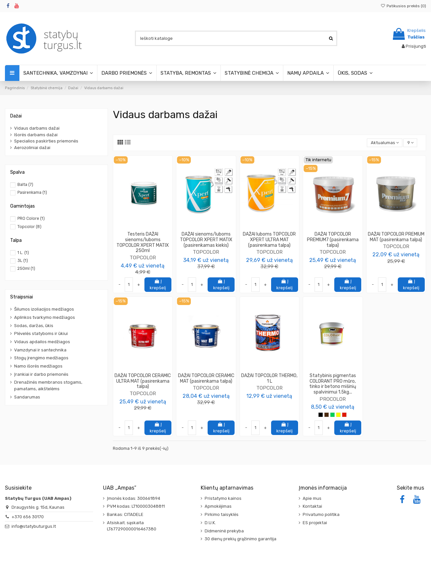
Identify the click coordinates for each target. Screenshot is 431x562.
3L (22, 260)
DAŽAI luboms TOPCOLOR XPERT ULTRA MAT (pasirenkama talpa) (269, 239)
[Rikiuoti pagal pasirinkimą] (384, 143)
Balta (25, 184)
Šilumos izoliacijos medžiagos (44, 309)
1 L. (23, 252)
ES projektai (315, 522)
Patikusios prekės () (403, 6)
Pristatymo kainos (223, 498)
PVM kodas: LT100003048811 (136, 506)
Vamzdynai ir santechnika (40, 349)
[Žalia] (332, 415)
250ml (26, 268)
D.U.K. (210, 522)
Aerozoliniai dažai (32, 147)
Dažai (16, 116)
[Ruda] (326, 415)
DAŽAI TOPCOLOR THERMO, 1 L (269, 378)
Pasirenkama (32, 192)
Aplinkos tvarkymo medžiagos (44, 317)
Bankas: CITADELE (125, 514)
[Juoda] (320, 415)
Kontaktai (312, 506)
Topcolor (29, 226)
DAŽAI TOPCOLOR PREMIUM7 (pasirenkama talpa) (333, 239)
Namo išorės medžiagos (38, 366)
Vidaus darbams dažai (37, 128)
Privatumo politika (321, 514)
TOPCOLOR (143, 257)
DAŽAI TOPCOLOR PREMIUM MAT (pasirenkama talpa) (396, 237)
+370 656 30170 (28, 516)
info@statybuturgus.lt (34, 526)
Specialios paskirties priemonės (46, 141)
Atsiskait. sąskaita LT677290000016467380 (131, 526)
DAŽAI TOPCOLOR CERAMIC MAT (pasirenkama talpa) (206, 378)
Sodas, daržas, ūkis (33, 325)
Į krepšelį (158, 284)
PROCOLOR (332, 399)
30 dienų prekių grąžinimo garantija (240, 538)
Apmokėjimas (218, 506)
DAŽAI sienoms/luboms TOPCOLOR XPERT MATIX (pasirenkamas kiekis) (206, 239)
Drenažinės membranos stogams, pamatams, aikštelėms (48, 385)
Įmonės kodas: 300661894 (133, 498)
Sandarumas (27, 397)
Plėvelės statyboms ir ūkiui (41, 333)
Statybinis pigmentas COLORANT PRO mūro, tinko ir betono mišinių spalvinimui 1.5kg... (332, 384)
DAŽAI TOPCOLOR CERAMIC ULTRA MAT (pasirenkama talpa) (142, 381)
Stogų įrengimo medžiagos (41, 357)
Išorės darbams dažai (36, 134)
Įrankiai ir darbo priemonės (41, 374)
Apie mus (312, 498)
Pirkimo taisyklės (222, 514)
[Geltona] (338, 415)
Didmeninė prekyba (224, 530)
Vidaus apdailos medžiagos (42, 341)
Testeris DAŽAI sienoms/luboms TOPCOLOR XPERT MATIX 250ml (142, 242)
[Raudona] (344, 415)
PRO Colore (31, 218)
